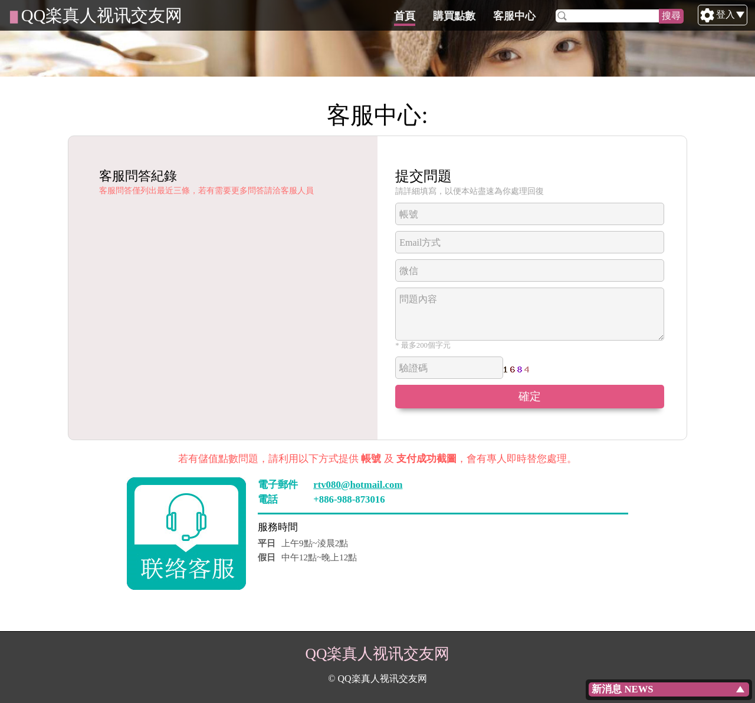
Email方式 (420, 242)
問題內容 (418, 299)
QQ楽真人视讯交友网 (102, 15)
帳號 (408, 214)
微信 (408, 271)
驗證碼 (413, 368)
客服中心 (570, 16)
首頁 (460, 16)
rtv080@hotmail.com (357, 484)
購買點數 (510, 16)
